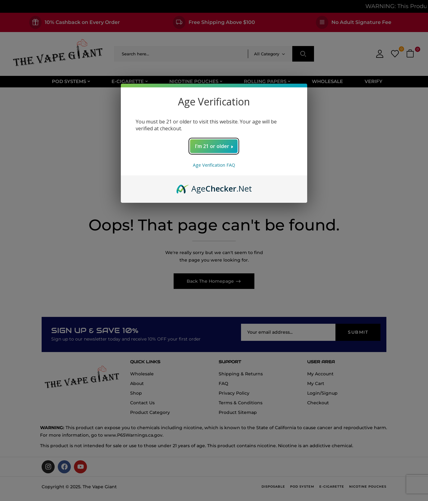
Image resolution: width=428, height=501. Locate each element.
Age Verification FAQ (214, 165)
